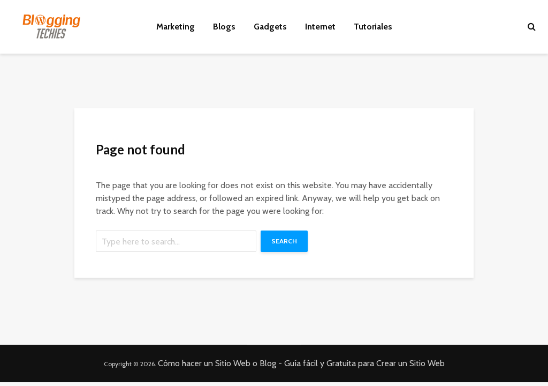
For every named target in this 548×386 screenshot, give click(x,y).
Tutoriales (373, 26)
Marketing (175, 26)
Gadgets (270, 26)
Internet (320, 26)
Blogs (224, 26)
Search (284, 241)
